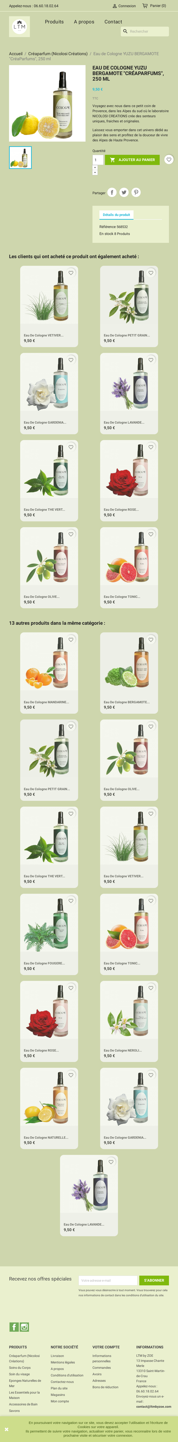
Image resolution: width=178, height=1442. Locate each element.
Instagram (24, 1327)
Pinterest (136, 192)
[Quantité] (98, 160)
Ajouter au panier (132, 160)
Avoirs (97, 1374)
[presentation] (117, 1311)
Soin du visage (19, 1374)
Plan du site (59, 1388)
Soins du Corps (20, 1367)
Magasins (58, 1395)
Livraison (57, 1356)
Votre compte (106, 1347)
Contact (113, 22)
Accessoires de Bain (23, 1404)
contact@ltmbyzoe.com (153, 1406)
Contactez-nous (62, 1382)
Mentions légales (63, 1362)
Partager (112, 192)
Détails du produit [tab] (116, 215)
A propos (84, 22)
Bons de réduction (105, 1387)
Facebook (14, 1327)
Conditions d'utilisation (67, 1375)
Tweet (124, 192)
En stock (106, 233)
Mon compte (60, 1401)
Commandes (101, 1367)
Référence (107, 227)
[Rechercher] (145, 31)
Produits (54, 22)
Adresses (99, 1380)
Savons (14, 1411)
